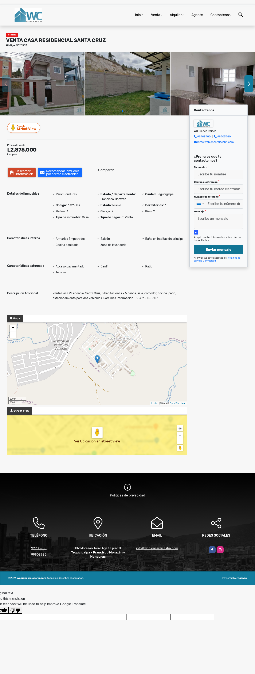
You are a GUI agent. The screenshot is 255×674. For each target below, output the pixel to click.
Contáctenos (220, 15)
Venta (155, 15)
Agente (197, 15)
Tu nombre (201, 167)
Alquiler (176, 15)
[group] (42, 83)
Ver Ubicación (85, 441)
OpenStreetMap (178, 403)
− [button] (13, 334)
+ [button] (13, 328)
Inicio (139, 15)
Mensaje (200, 211)
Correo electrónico (206, 182)
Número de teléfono (207, 196)
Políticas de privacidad (127, 495)
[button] (122, 111)
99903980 (204, 136)
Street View (23, 127)
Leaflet (154, 403)
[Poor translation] (15, 610)
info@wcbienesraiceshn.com (215, 142)
